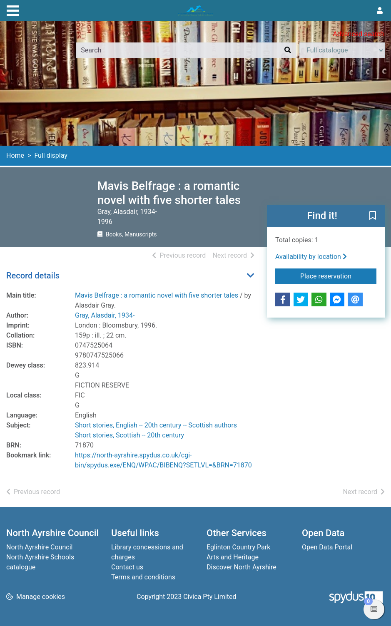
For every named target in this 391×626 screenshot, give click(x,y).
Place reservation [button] (338, 275)
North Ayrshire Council (39, 547)
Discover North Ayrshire (241, 567)
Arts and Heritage (233, 557)
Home (15, 155)
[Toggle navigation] (13, 9)
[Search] (287, 50)
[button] (372, 216)
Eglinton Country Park (238, 547)
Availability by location (311, 257)
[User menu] (380, 10)
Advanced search (358, 34)
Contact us (127, 567)
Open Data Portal (327, 547)
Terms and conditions (143, 577)
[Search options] (342, 50)
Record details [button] (33, 276)
